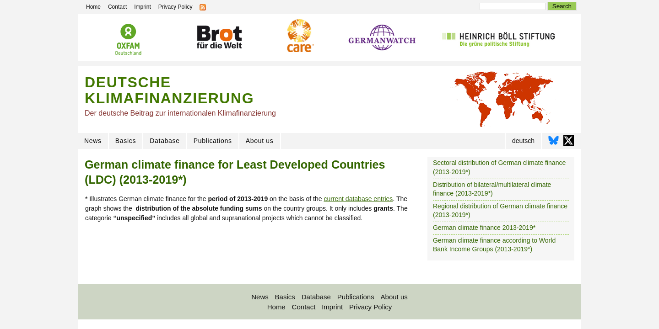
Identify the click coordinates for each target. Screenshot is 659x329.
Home (276, 307)
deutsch (523, 140)
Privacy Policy (370, 307)
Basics (125, 140)
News (93, 140)
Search (562, 6)
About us (260, 140)
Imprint (332, 307)
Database (165, 140)
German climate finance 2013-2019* (484, 227)
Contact (304, 307)
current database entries (358, 198)
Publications (213, 140)
